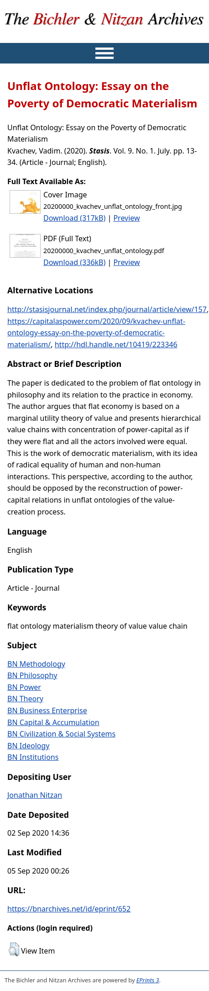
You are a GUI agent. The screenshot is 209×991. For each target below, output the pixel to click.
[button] (14, 949)
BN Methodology (36, 664)
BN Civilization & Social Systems (61, 734)
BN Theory (25, 699)
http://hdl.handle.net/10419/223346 (116, 344)
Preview (126, 218)
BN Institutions (32, 757)
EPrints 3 (147, 980)
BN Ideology (28, 746)
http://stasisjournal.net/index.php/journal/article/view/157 (107, 309)
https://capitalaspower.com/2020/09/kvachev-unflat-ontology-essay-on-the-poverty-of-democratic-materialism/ (96, 333)
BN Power (24, 687)
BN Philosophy (32, 675)
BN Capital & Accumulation (53, 722)
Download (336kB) (74, 262)
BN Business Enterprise (47, 710)
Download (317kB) (74, 218)
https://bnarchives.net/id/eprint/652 (69, 909)
